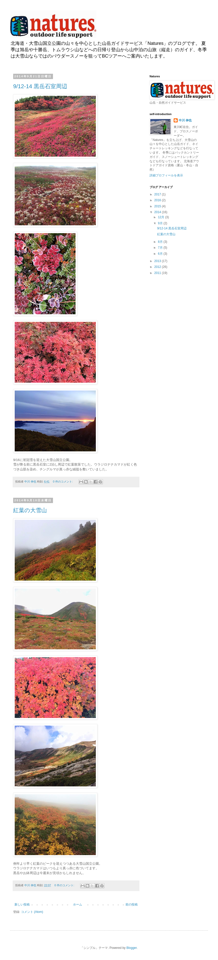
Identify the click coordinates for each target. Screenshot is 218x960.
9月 (161, 223)
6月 (161, 253)
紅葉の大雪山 (30, 510)
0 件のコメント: (63, 481)
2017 (158, 194)
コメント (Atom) (32, 912)
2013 (158, 261)
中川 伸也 (185, 120)
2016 (158, 200)
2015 (158, 206)
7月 (161, 247)
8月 (161, 242)
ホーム (77, 904)
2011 (158, 273)
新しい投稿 (22, 904)
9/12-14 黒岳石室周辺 (40, 86)
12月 (161, 217)
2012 (158, 267)
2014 (158, 212)
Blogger (131, 948)
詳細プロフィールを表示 (166, 175)
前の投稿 (131, 904)
